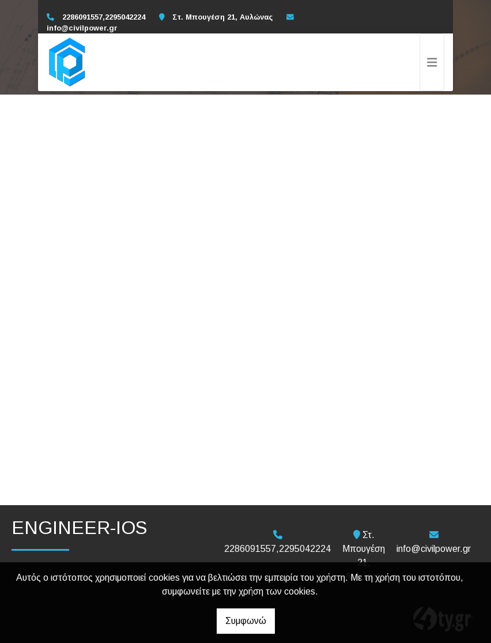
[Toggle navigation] (432, 62)
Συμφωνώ (245, 621)
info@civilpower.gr (82, 28)
